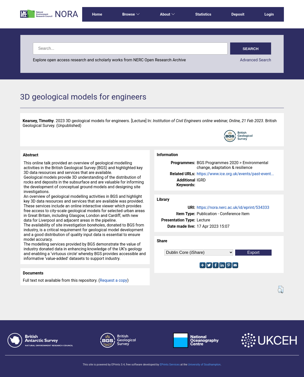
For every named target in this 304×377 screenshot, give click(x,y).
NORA (66, 14)
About (167, 14)
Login (269, 14)
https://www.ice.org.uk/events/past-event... (235, 173)
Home (97, 14)
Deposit (237, 14)
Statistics (203, 14)
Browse (131, 14)
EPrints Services (170, 364)
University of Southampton (204, 364)
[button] (280, 289)
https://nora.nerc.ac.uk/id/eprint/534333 (233, 207)
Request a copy (113, 280)
